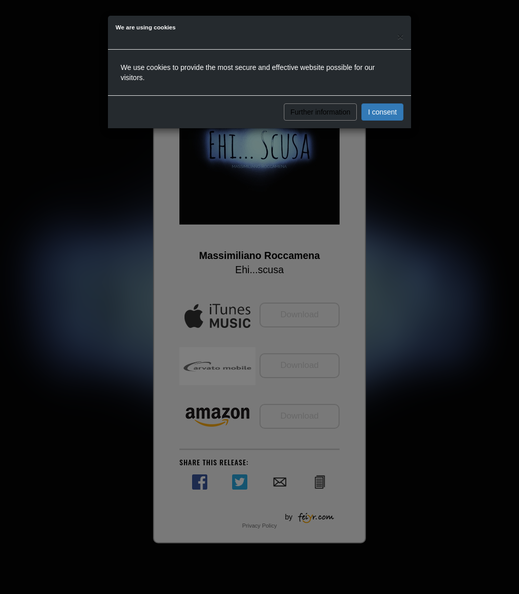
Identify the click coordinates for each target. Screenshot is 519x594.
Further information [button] (320, 112)
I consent (382, 112)
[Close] (400, 36)
